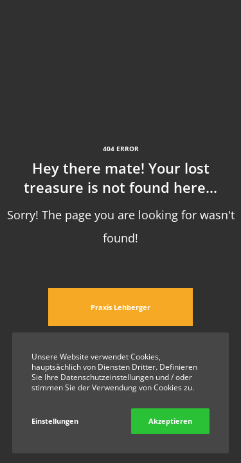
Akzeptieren (170, 421)
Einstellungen (54, 421)
